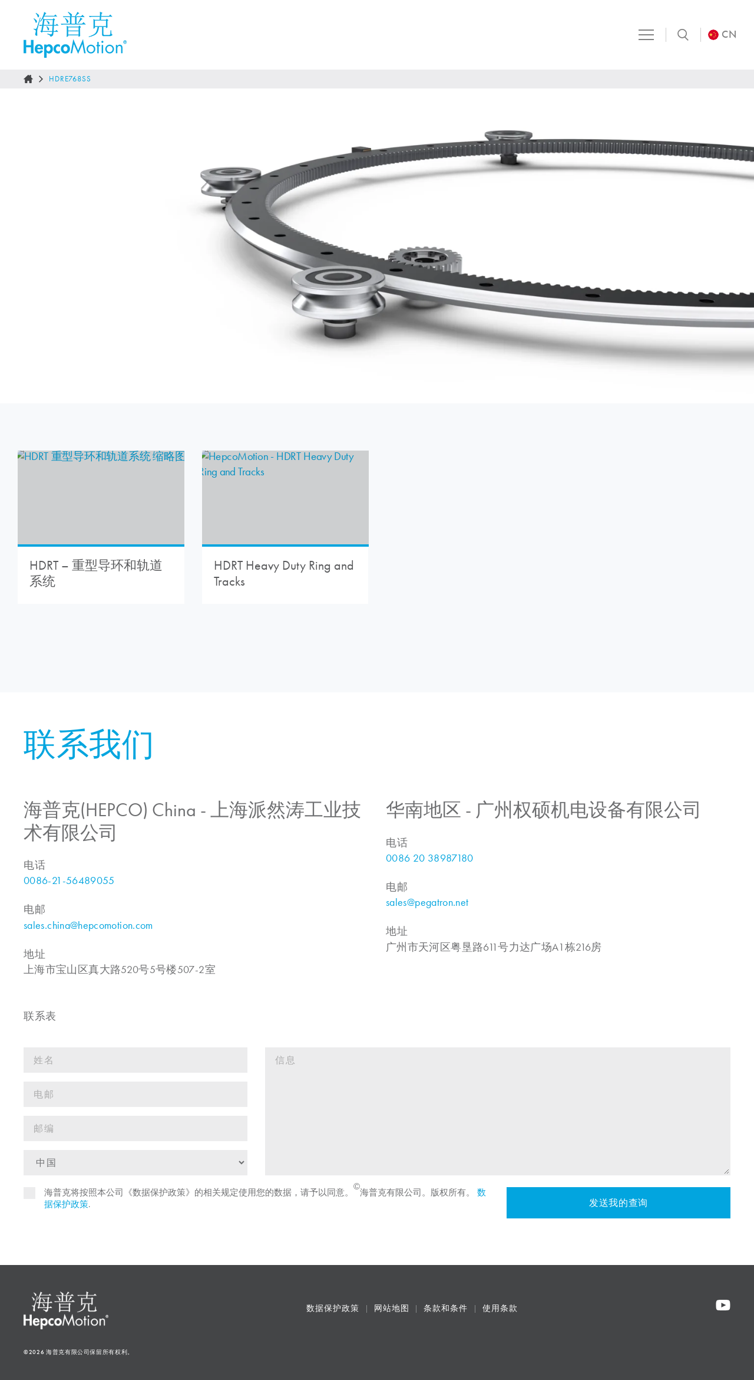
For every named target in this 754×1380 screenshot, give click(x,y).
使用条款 (500, 1308)
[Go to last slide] (21, 246)
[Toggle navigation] (644, 35)
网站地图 (391, 1308)
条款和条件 (446, 1308)
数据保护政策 (332, 1308)
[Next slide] (733, 246)
